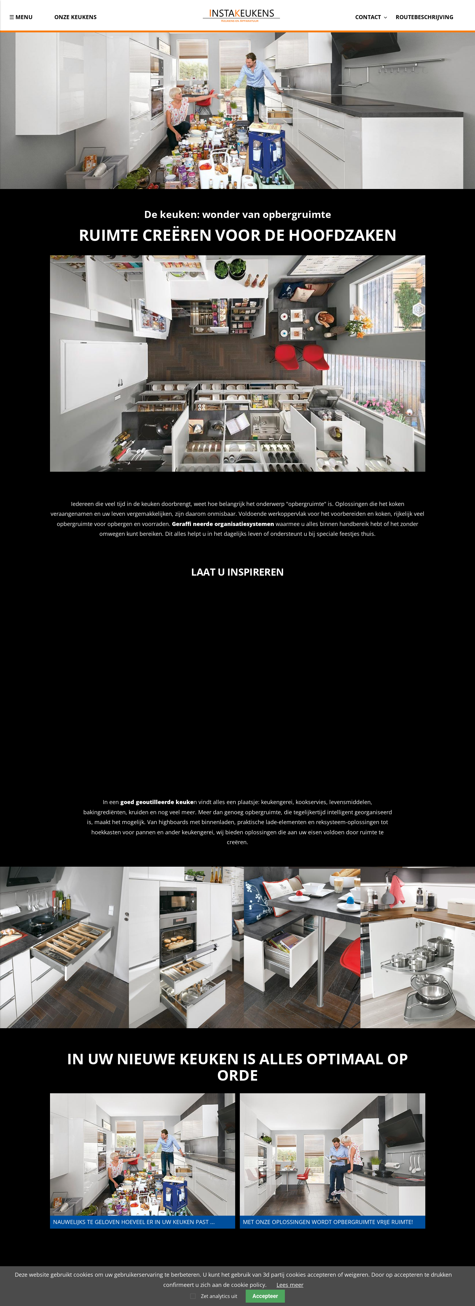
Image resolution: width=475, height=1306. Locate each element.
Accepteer (265, 1296)
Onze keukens (75, 17)
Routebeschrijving (424, 17)
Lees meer (290, 1284)
